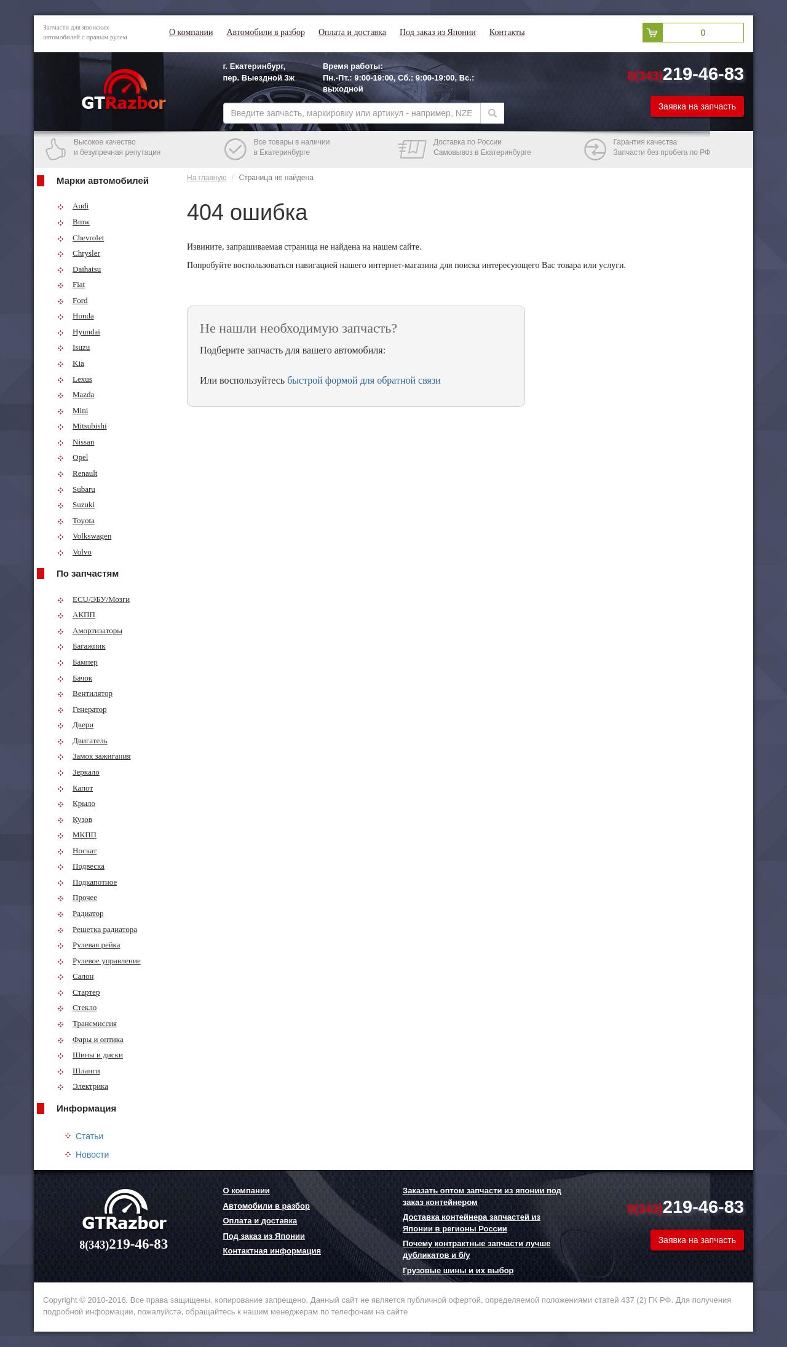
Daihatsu (79, 269)
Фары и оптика (90, 1039)
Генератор (81, 709)
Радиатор (80, 913)
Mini (72, 410)
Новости (92, 1154)
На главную (206, 177)
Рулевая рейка (89, 944)
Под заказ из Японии (438, 32)
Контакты (507, 32)
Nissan (75, 441)
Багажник (81, 645)
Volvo (74, 551)
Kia (70, 363)
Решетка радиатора (97, 929)
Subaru (76, 489)
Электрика (82, 1086)
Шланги (78, 1070)
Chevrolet (80, 237)
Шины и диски (90, 1054)
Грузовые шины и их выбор (458, 1270)
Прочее (77, 897)
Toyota (76, 520)
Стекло (77, 1007)
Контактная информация (272, 1250)
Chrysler (78, 253)
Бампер (77, 661)
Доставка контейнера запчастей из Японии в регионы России (471, 1222)
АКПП (76, 614)
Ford (72, 300)
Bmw (73, 221)
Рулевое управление (99, 960)
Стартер (78, 992)
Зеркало (78, 771)
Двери (75, 724)
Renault (77, 473)
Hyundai (78, 331)
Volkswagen (84, 535)
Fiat (71, 284)
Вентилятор (85, 693)
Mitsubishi (82, 425)
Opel (72, 457)
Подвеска (81, 866)
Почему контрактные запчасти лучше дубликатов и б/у (476, 1249)
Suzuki (76, 504)
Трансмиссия (87, 1023)
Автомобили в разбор (265, 32)
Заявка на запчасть (697, 106)
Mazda (75, 394)
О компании (191, 32)
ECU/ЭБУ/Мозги (93, 599)
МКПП (77, 834)
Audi (73, 205)
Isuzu (73, 347)
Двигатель (82, 740)
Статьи (89, 1136)
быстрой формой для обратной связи (364, 380)
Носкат (77, 850)
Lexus (74, 379)
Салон (75, 976)
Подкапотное (87, 882)
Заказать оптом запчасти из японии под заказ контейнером (482, 1196)
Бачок (74, 677)
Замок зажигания (93, 755)
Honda (75, 315)
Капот (75, 787)
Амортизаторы (89, 630)
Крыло (76, 803)
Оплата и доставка (352, 32)
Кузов (74, 819)
